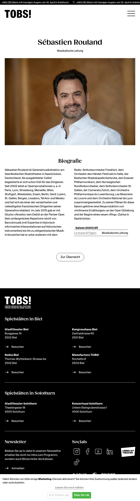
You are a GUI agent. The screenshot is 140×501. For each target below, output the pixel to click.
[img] (18, 14)
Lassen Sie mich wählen (69, 487)
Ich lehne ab (59, 495)
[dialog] (70, 487)
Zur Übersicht (70, 257)
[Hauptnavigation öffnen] (131, 13)
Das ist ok (81, 495)
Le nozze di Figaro (85, 233)
